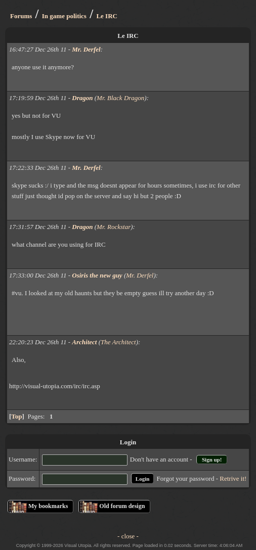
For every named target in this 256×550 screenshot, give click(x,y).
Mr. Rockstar (114, 227)
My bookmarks (48, 506)
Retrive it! (233, 478)
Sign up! (212, 459)
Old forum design (122, 506)
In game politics (64, 16)
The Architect (118, 342)
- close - (128, 536)
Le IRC (106, 16)
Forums (21, 16)
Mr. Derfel (139, 275)
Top (16, 416)
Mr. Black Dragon (120, 98)
